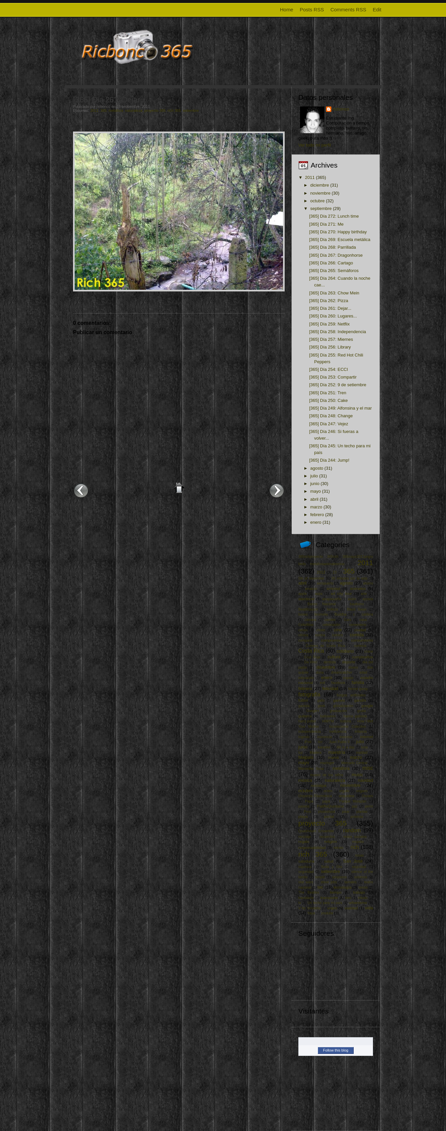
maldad (361, 752)
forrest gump (358, 689)
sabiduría (306, 861)
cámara (310, 620)
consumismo (362, 640)
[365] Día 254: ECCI (328, 369)
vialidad (351, 908)
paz (355, 806)
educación (306, 678)
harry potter (307, 721)
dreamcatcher (341, 672)
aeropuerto (325, 583)
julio (314, 475)
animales (358, 588)
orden (327, 791)
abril (314, 499)
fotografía (309, 694)
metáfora (116, 110)
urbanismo (358, 902)
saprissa (304, 867)
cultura (334, 656)
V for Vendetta (309, 908)
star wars (305, 882)
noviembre (320, 193)
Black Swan (357, 609)
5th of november (311, 578)
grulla (361, 711)
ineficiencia (337, 731)
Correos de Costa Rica (325, 646)
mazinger (327, 763)
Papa (309, 801)
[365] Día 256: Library (330, 347)
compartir (305, 640)
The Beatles (308, 892)
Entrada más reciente (81, 490)
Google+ (313, 711)
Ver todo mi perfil (314, 145)
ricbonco (341, 108)
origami (362, 791)
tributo (363, 898)
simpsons (339, 877)
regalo (303, 841)
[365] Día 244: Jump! (329, 460)
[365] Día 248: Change (331, 415)
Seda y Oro (331, 867)
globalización (343, 706)
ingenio (304, 737)
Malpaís (306, 757)
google (367, 705)
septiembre (321, 208)
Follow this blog (335, 1050)
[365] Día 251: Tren (327, 392)
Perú (307, 812)
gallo (321, 700)
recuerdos (327, 837)
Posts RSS (312, 9)
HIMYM (328, 721)
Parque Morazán (352, 801)
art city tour (341, 593)
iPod (307, 742)
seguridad (306, 872)
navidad (365, 780)
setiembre (191, 110)
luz (300, 752)
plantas (362, 812)
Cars (347, 620)
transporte (329, 897)
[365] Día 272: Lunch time (334, 216)
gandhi (360, 700)
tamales (350, 882)
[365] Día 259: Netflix (329, 323)
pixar (346, 812)
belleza (332, 609)
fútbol (303, 700)
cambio (330, 620)
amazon (311, 589)
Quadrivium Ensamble (316, 831)
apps (319, 594)
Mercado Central (354, 763)
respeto (358, 842)
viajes (332, 908)
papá (326, 801)
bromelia (321, 614)
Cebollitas (306, 625)
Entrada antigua (277, 490)
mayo (315, 491)
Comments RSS (348, 9)
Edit (377, 9)
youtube (327, 913)
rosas (359, 855)
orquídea (346, 796)
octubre (317, 200)
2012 (321, 572)
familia (358, 682)
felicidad (330, 688)
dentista (330, 662)
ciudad (360, 630)
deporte (348, 662)
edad (363, 672)
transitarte (306, 898)
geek (321, 706)
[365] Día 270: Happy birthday (338, 231)
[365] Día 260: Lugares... (333, 315)
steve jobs (329, 882)
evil (322, 683)
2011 (94, 110)
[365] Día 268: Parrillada (332, 247)
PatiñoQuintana (330, 806)
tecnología (343, 887)
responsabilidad (312, 847)
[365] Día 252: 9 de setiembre (337, 384)
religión (330, 841)
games (339, 700)
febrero (317, 514)
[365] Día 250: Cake (328, 400)
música (305, 780)
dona (320, 672)
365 (104, 110)
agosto (316, 468)
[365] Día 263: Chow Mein (334, 292)
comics (337, 635)
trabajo (359, 892)
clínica (303, 635)
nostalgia (318, 785)
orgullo (344, 791)
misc (367, 768)
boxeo (303, 614)
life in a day (346, 747)
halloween (328, 716)
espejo (348, 678)
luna (364, 747)
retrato (338, 848)
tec (320, 887)
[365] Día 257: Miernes (331, 339)
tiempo (335, 892)
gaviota (304, 706)
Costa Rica (311, 651)
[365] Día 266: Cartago (331, 262)
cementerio (357, 625)
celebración (331, 625)
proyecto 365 (155, 110)
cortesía (360, 646)
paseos (304, 806)
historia (345, 721)
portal (329, 816)
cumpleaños (362, 657)
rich (355, 847)
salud (328, 861)
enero (315, 522)
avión (352, 599)
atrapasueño (331, 599)
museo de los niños (326, 775)
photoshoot (326, 812)
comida (357, 634)
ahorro (368, 583)
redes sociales (355, 837)
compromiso (331, 640)
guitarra (305, 716)
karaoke (324, 747)
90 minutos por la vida (349, 578)
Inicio (179, 487)
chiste (320, 630)
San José (353, 861)
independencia (309, 731)
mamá (333, 757)
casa (363, 620)
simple (320, 877)
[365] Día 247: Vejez (328, 423)
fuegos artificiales (351, 695)
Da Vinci (310, 662)
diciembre (319, 185)
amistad (333, 588)
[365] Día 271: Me (326, 224)
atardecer (306, 599)
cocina (320, 635)
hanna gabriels (355, 716)
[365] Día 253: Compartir (332, 377)
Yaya (311, 913)
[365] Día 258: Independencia (337, 331)
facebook (338, 683)
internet (366, 736)
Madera (315, 752)
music (357, 774)
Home (286, 9)
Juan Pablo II (339, 742)
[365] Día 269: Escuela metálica (339, 239)
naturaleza (133, 110)
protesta (356, 817)
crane (368, 651)
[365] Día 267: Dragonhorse (335, 255)
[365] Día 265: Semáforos (333, 270)
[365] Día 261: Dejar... (109, 99)
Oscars (367, 796)
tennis (363, 887)
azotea (368, 599)
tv (299, 903)
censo (303, 630)
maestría (336, 752)
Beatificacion (308, 609)
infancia (361, 731)
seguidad (359, 867)
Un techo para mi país (325, 903)
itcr (320, 742)
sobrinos (360, 877)
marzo (316, 506)
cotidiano (345, 651)
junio (314, 483)
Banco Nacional (321, 604)
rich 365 (174, 110)
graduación (338, 711)
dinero (353, 667)
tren (348, 898)
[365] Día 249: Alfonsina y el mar (340, 408)
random (352, 830)
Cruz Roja (312, 657)
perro (369, 806)
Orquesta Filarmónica (315, 796)
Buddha (341, 614)
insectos (346, 737)
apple (302, 594)
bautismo (357, 604)
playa (303, 816)
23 (335, 572)
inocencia (324, 737)
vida (369, 907)
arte (364, 594)
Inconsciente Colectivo (347, 726)
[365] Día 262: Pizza (328, 300)
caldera (367, 614)
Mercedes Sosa (311, 768)
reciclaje (304, 837)
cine (338, 629)
